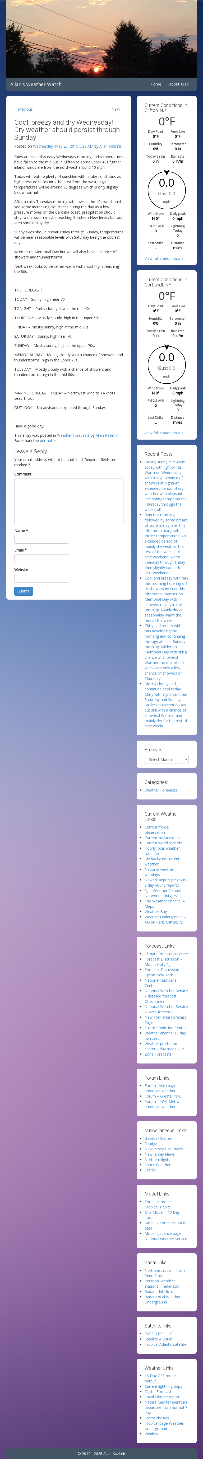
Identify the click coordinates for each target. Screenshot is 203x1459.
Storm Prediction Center (165, 1027)
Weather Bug (156, 911)
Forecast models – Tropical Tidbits (161, 1204)
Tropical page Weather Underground (164, 1426)
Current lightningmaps (163, 1386)
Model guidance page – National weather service (166, 1236)
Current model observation (157, 830)
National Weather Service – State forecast (166, 1009)
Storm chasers (157, 1417)
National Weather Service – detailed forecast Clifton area (166, 996)
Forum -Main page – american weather (162, 1088)
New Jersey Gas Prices (164, 1148)
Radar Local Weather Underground (163, 1299)
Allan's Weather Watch (36, 84)
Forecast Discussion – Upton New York (163, 972)
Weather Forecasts (73, 435)
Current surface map (162, 837)
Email (20, 550)
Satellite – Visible (159, 1339)
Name (21, 530)
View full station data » (164, 258)
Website (21, 569)
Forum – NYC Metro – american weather (163, 1104)
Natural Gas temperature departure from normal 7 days (166, 1407)
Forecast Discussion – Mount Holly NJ (163, 962)
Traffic (150, 1170)
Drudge (151, 1143)
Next (116, 109)
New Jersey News (160, 1154)
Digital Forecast (158, 1391)
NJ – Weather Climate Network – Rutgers (163, 893)
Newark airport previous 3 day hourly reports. (165, 882)
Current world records (163, 842)
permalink (48, 440)
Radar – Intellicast (160, 1291)
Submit (24, 591)
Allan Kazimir (110, 146)
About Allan (179, 84)
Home (156, 84)
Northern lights (157, 1159)
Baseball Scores (158, 1138)
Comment (22, 474)
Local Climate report (162, 1396)
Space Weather (157, 1164)
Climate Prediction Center (166, 953)
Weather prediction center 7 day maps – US (165, 1046)
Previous (25, 109)
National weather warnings (159, 872)
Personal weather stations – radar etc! (162, 1283)
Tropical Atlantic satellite (165, 1344)
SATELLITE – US (158, 1333)
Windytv (151, 1433)
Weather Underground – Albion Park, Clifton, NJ (165, 919)
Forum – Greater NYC (163, 1096)
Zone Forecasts (158, 1054)
